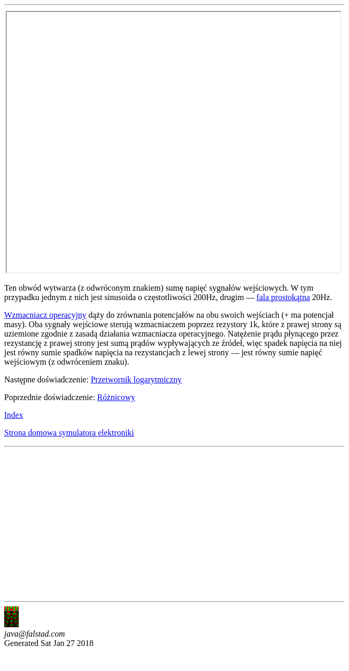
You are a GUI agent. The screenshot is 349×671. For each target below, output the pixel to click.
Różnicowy (116, 397)
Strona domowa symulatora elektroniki (69, 432)
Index (13, 415)
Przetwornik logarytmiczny (136, 379)
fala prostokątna (283, 297)
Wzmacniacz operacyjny (45, 314)
